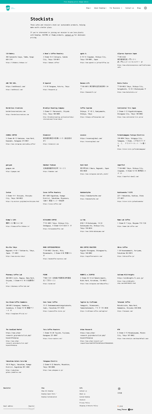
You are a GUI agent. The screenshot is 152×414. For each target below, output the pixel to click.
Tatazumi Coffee (123, 302)
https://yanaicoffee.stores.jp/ (54, 311)
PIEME (45, 275)
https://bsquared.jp (50, 89)
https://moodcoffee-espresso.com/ (55, 259)
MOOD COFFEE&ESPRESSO (51, 247)
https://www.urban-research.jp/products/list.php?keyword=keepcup (17, 343)
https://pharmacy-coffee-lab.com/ (18, 286)
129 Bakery (10, 53)
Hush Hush (84, 165)
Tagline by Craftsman (88, 302)
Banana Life (85, 83)
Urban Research (86, 329)
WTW (118, 329)
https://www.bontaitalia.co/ (127, 92)
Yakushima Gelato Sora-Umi (16, 361)
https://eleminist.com (51, 144)
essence (83, 135)
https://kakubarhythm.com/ (89, 199)
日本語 (119, 393)
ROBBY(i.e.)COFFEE (87, 275)
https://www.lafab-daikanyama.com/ (92, 231)
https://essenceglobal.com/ (89, 141)
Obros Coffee (122, 247)
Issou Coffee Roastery (52, 192)
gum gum (9, 165)
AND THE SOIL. (11, 83)
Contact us (129, 8)
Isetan (8, 192)
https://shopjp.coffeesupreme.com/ (92, 117)
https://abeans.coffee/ (51, 62)
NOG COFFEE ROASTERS (88, 247)
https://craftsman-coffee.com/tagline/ (94, 311)
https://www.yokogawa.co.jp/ (53, 370)
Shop (88, 8)
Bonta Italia (122, 83)
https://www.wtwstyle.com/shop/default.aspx (132, 338)
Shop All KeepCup (47, 391)
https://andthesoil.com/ (14, 89)
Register (32, 406)
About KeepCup (99, 8)
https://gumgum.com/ (13, 171)
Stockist (82, 400)
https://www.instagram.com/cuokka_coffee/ (20, 144)
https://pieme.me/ (49, 283)
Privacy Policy (84, 403)
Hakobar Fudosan (49, 165)
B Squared (47, 83)
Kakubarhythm (85, 192)
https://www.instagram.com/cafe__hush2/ (94, 174)
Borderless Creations (14, 108)
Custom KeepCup (84, 397)
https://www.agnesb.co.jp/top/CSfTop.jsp (94, 62)
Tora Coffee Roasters (51, 329)
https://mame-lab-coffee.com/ (127, 226)
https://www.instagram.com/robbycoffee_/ (94, 283)
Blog (139, 8)
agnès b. (83, 53)
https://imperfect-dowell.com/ (128, 176)
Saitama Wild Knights (125, 275)
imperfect (121, 165)
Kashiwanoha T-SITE (125, 192)
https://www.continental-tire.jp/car (130, 117)
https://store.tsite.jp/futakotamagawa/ (131, 149)
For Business (115, 8)
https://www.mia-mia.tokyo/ (15, 256)
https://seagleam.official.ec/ (16, 313)
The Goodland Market (14, 329)
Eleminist (47, 135)
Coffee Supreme (86, 108)
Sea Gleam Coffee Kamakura (16, 302)
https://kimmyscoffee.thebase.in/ (18, 226)
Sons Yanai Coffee (50, 302)
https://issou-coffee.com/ (52, 204)
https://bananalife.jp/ (88, 92)
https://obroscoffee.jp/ (125, 256)
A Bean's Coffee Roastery (53, 53)
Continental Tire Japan (126, 108)
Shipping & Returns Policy (88, 406)
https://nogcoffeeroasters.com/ (91, 256)
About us (82, 394)
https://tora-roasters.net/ (52, 338)
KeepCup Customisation (49, 397)
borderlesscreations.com (15, 111)
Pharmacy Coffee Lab (14, 275)
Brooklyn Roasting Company (53, 108)
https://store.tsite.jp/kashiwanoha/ (130, 201)
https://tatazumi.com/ (125, 311)
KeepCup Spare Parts (49, 394)
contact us (69, 35)
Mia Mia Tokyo (11, 247)
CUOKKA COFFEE (11, 135)
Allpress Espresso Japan (127, 53)
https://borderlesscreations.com (17, 114)
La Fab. (83, 220)
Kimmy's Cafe (11, 220)
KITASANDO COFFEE (50, 220)
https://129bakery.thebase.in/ (16, 62)
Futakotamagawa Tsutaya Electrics (130, 135)
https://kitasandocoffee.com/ (53, 229)
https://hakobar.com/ (50, 171)
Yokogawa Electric (50, 361)
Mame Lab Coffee (123, 220)
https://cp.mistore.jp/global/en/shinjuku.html (22, 201)
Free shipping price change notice (76, 2)
